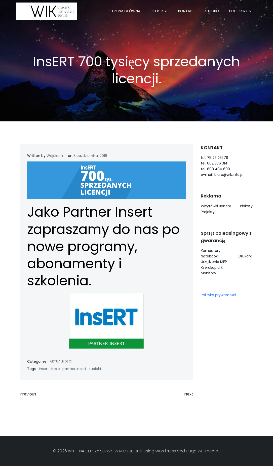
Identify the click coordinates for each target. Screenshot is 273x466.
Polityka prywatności (218, 294)
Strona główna (124, 11)
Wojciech (55, 155)
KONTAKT (186, 11)
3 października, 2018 (90, 155)
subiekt (95, 368)
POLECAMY (240, 11)
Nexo (55, 368)
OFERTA (159, 11)
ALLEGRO (211, 11)
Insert (44, 368)
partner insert (74, 368)
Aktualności (61, 361)
